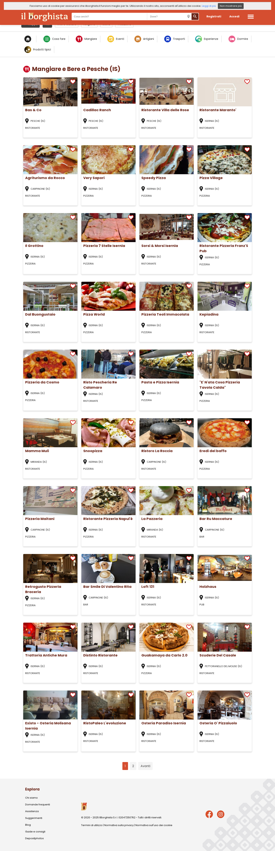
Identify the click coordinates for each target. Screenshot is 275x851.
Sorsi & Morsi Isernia (159, 245)
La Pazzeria (151, 518)
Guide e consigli (35, 831)
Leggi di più (209, 6)
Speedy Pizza (153, 177)
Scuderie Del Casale (217, 655)
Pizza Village (211, 177)
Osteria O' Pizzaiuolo (218, 723)
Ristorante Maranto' (217, 110)
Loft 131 (147, 586)
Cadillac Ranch (97, 110)
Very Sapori (94, 177)
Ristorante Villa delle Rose (165, 110)
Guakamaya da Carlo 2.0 (164, 655)
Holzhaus (207, 586)
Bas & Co (33, 110)
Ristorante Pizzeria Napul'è (108, 518)
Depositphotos (34, 838)
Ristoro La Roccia (157, 450)
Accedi (234, 16)
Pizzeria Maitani (39, 518)
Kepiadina (208, 314)
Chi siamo (31, 798)
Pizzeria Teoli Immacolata (165, 314)
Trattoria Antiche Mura (46, 655)
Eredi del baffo (213, 450)
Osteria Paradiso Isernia (163, 723)
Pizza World (94, 314)
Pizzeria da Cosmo (42, 382)
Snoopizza (92, 450)
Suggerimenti (33, 818)
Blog (28, 825)
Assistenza (32, 811)
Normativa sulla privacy (119, 825)
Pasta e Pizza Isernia (160, 382)
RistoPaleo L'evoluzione (104, 723)
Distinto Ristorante (100, 655)
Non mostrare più (231, 6)
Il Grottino (34, 245)
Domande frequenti (37, 804)
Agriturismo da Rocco (45, 177)
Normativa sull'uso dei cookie (153, 825)
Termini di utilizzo (91, 825)
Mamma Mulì (37, 450)
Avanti (145, 766)
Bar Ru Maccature (215, 518)
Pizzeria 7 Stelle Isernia (104, 245)
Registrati (213, 16)
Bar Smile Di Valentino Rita (107, 586)
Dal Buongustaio (40, 314)
